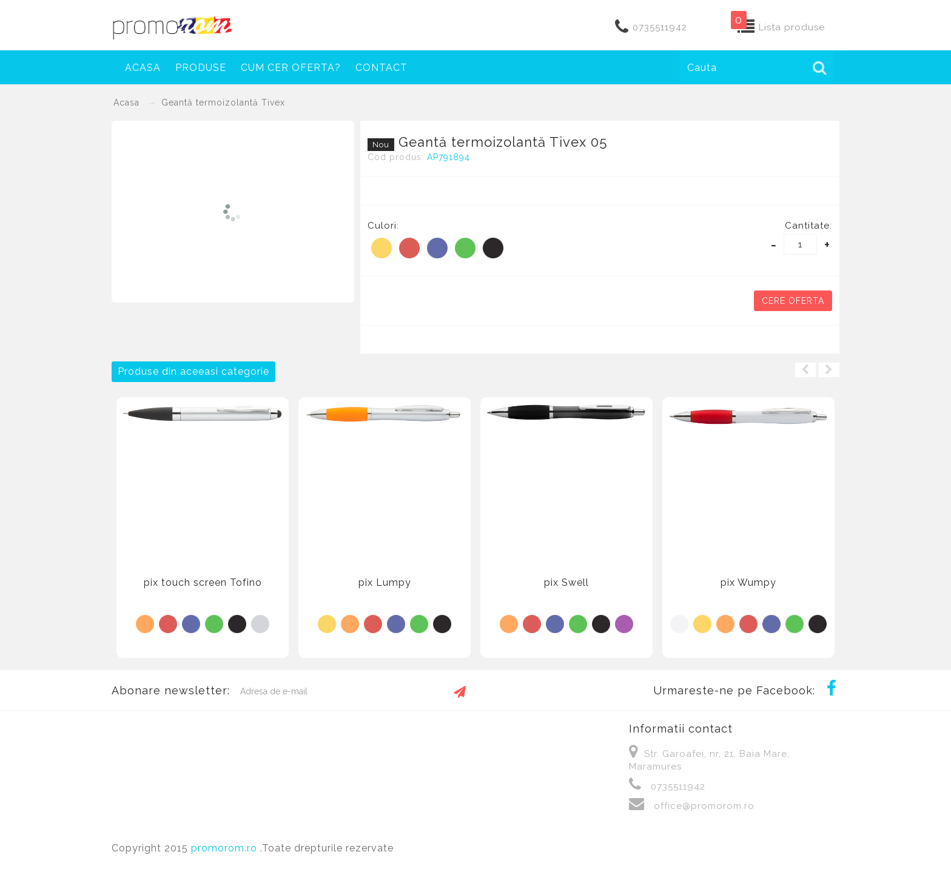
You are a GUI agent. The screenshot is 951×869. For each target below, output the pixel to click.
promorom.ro (225, 848)
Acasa (143, 67)
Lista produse (792, 27)
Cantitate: (808, 225)
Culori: (383, 225)
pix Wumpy (748, 582)
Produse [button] (200, 67)
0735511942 (660, 27)
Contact (381, 67)
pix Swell (566, 582)
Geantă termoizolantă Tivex (223, 102)
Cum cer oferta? (291, 67)
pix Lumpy (384, 582)
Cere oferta (793, 301)
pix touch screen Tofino (203, 582)
